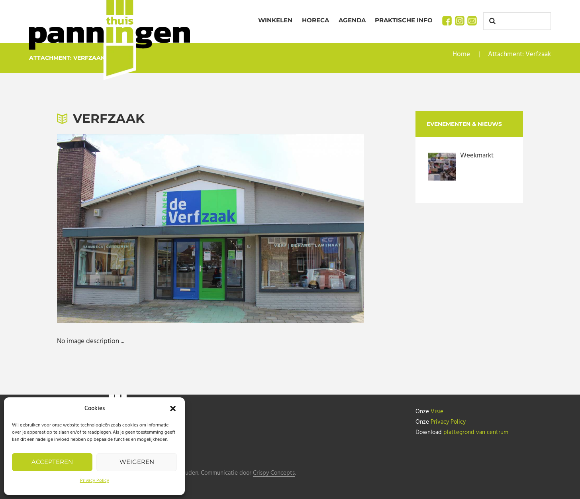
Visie (437, 411)
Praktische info (404, 20)
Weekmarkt (477, 155)
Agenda (352, 20)
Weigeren (137, 462)
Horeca (315, 20)
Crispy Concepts (274, 473)
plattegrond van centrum (475, 432)
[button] (173, 409)
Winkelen (275, 20)
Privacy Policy (94, 481)
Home (461, 54)
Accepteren (52, 462)
